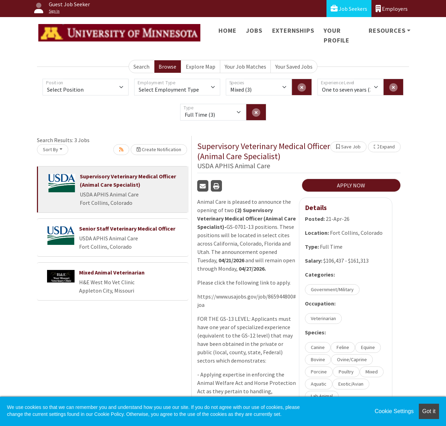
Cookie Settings (394, 411)
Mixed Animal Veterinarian (112, 272)
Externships (293, 30)
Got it (429, 411)
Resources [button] (387, 30)
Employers (392, 8)
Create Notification (159, 149)
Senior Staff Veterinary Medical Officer (127, 228)
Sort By (50, 149)
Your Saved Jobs (294, 66)
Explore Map (200, 66)
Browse (167, 66)
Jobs (254, 30)
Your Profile (336, 35)
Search (141, 66)
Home (227, 30)
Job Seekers (349, 8)
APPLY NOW (351, 185)
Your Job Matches (245, 66)
